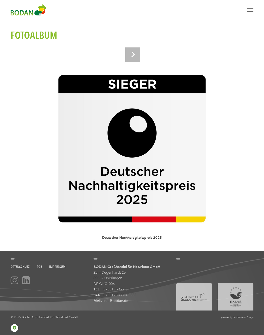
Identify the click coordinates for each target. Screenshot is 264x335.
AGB (39, 267)
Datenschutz (20, 267)
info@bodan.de (115, 301)
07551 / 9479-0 (115, 289)
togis (251, 317)
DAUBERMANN (240, 317)
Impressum (57, 267)
